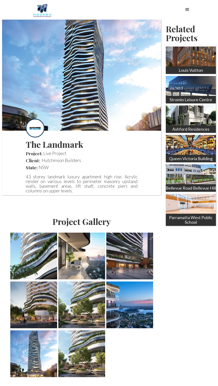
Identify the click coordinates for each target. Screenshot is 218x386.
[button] (187, 8)
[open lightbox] (33, 256)
